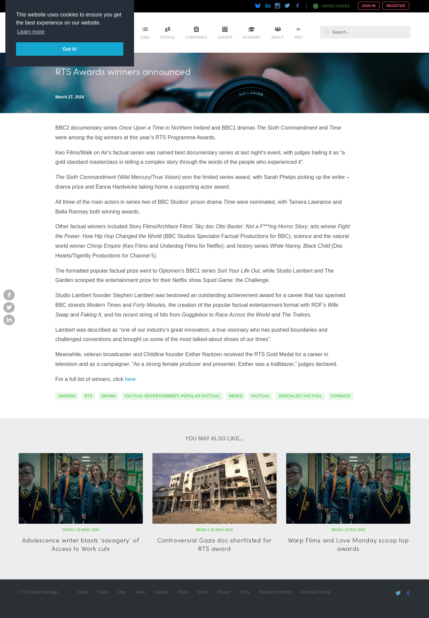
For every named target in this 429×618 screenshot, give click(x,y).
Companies (196, 37)
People (167, 37)
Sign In (369, 6)
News (140, 592)
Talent (103, 592)
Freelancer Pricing (275, 592)
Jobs (145, 37)
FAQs (245, 592)
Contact (161, 592)
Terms (202, 592)
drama (108, 396)
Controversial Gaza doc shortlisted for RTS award (214, 544)
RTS (88, 396)
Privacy (223, 592)
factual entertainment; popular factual (172, 396)
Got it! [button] (70, 49)
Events (225, 37)
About (277, 37)
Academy (252, 37)
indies (235, 396)
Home (83, 592)
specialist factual (300, 396)
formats (340, 396)
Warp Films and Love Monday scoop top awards (348, 544)
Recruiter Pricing (315, 592)
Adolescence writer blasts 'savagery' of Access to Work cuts (80, 544)
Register (395, 6)
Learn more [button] (31, 32)
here (130, 379)
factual (260, 396)
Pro (298, 37)
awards (67, 396)
